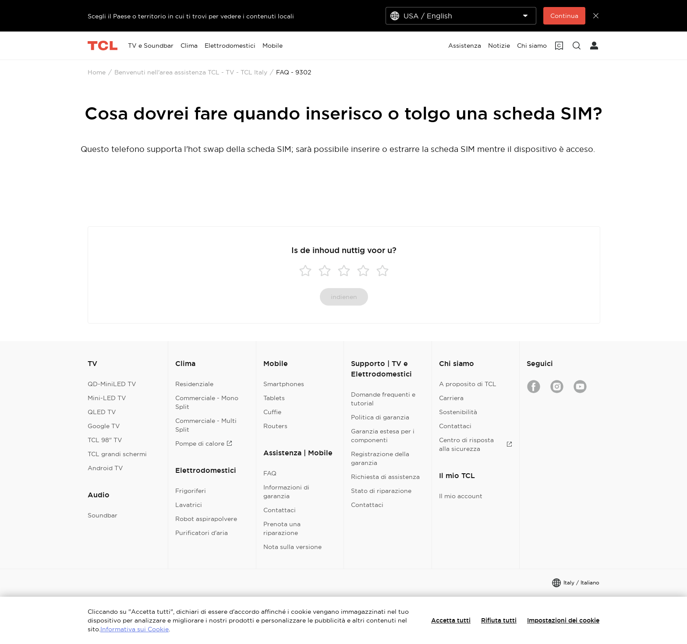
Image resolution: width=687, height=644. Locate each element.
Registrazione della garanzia (380, 458)
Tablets (274, 398)
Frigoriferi (190, 491)
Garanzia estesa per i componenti (382, 435)
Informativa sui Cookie (134, 629)
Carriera (451, 398)
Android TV (105, 468)
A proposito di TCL (467, 384)
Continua (564, 16)
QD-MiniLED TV (112, 384)
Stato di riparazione (381, 491)
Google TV (104, 426)
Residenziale (194, 384)
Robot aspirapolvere (206, 519)
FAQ (269, 473)
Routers (275, 426)
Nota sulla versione (292, 547)
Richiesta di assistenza (385, 477)
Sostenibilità (458, 412)
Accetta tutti (451, 620)
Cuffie (272, 412)
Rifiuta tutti (499, 620)
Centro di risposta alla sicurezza (475, 444)
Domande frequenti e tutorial (383, 399)
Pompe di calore (203, 443)
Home (97, 72)
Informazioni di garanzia (286, 491)
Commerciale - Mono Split (206, 402)
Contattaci (279, 510)
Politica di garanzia (380, 417)
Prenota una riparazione (282, 528)
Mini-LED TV (107, 398)
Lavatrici (188, 505)
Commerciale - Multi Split (206, 425)
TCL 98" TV (105, 440)
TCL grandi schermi (117, 454)
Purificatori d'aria (201, 533)
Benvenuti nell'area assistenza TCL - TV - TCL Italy (190, 72)
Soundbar (102, 515)
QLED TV (102, 412)
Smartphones (283, 384)
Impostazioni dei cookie (563, 620)
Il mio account (460, 496)
